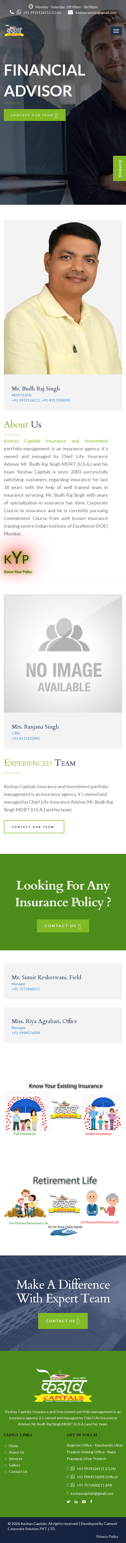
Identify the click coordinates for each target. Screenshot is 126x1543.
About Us (14, 1452)
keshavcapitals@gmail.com (92, 13)
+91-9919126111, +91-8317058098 (41, 400)
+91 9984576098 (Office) (92, 1477)
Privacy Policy (107, 1536)
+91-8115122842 (26, 738)
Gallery (12, 1465)
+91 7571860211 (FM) (89, 1485)
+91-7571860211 (26, 989)
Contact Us (63, 926)
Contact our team (35, 115)
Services (13, 1458)
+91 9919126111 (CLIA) (35, 13)
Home (11, 1445)
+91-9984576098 (26, 1033)
